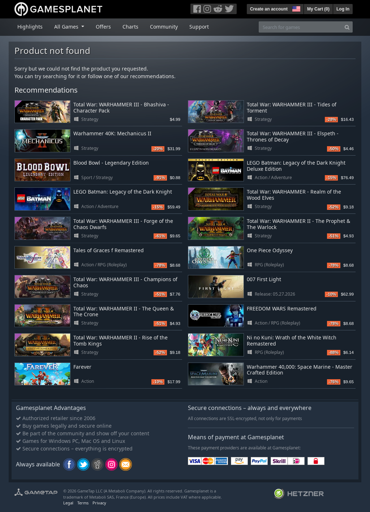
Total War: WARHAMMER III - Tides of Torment (291, 107)
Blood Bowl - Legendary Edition (111, 162)
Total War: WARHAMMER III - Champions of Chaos (125, 282)
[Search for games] (300, 27)
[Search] (347, 27)
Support (199, 26)
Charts (130, 26)
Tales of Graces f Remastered (108, 250)
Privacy (99, 502)
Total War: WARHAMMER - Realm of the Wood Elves (294, 194)
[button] (295, 8)
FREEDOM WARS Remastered (282, 308)
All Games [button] (67, 26)
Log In (342, 9)
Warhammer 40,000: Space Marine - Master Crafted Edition (299, 369)
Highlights (30, 26)
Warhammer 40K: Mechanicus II (112, 133)
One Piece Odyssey (270, 250)
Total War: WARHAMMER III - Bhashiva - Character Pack (121, 107)
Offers (103, 26)
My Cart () (318, 9)
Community (164, 26)
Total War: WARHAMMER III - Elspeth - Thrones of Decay (293, 136)
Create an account (269, 9)
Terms (83, 502)
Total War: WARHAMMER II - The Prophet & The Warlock (298, 223)
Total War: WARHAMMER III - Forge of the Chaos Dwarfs (123, 223)
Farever (82, 366)
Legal (68, 502)
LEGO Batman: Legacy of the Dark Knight (122, 191)
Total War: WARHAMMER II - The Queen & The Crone (123, 311)
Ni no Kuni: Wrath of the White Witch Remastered (291, 340)
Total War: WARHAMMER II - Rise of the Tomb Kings (120, 340)
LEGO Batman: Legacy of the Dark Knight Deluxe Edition (296, 165)
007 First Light (264, 279)
